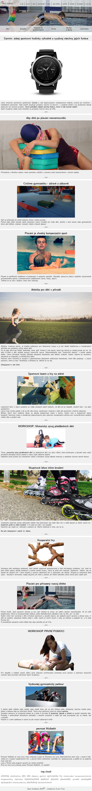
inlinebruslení (68, 776)
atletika (5, 776)
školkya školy (69, 29)
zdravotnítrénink (45, 782)
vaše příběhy (56, 4)
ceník (34, 4)
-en (88, 4)
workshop (32, 782)
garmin (43, 776)
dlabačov (35, 776)
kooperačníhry (7, 779)
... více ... (46, 112)
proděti (76, 779)
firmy (53, 29)
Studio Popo (60, 789)
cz (86, 4)
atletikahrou (15, 776)
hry (60, 776)
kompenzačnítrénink (83, 776)
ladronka (19, 779)
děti (7, 29)
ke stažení (80, 4)
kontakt (72, 4)
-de (90, 4)
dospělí (23, 29)
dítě (28, 776)
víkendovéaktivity (19, 782)
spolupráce (6, 782)
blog (48, 4)
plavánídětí (65, 779)
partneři (65, 4)
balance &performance (38, 29)
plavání (54, 779)
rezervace (84, 29)
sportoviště (41, 4)
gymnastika (52, 776)
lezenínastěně (32, 779)
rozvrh (28, 4)
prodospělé (86, 779)
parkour (45, 779)
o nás (21, 4)
